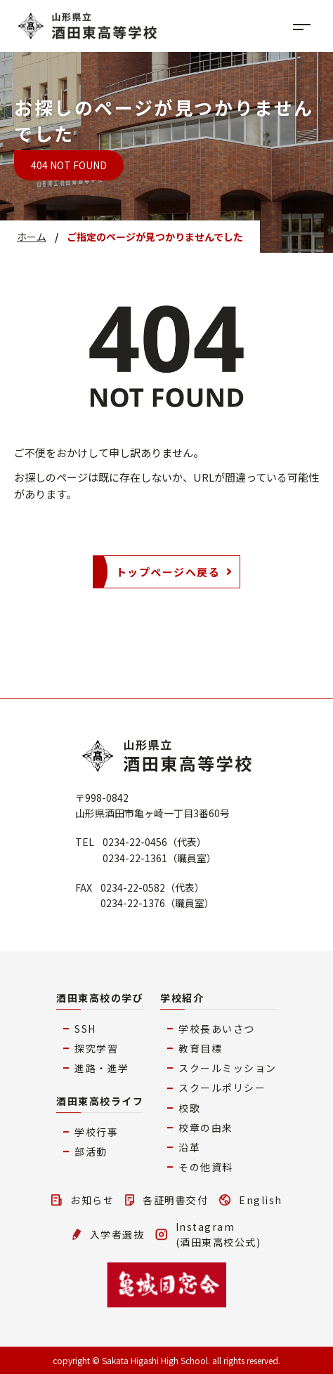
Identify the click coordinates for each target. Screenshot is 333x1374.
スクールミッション (227, 1068)
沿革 (189, 1147)
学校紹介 (182, 998)
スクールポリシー (222, 1088)
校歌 (189, 1108)
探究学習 (96, 1048)
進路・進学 (101, 1068)
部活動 (90, 1151)
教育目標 (200, 1048)
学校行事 (96, 1132)
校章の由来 (205, 1128)
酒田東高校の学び (99, 998)
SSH (85, 1029)
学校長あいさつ (216, 1029)
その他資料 (205, 1167)
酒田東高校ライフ (99, 1101)
